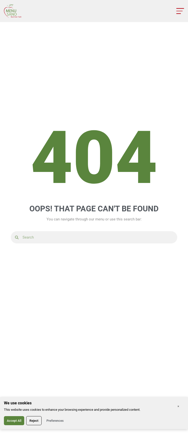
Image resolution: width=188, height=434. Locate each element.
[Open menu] (180, 11)
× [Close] (178, 406)
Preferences (55, 420)
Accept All (14, 420)
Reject (33, 420)
